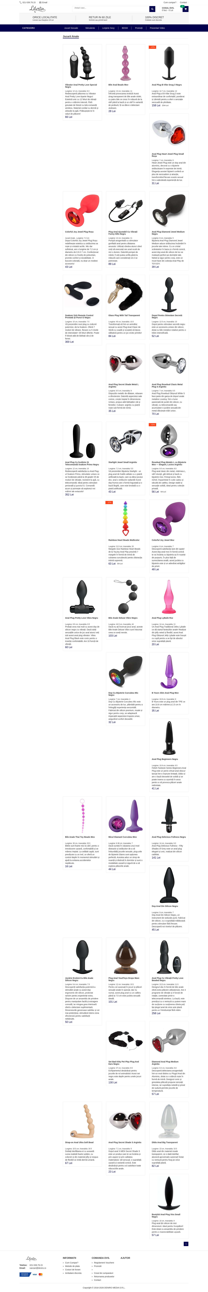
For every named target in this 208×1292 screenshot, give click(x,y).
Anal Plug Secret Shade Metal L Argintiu (123, 385)
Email (43, 2)
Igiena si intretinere (35, 64)
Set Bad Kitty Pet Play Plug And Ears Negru (123, 1063)
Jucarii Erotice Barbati (36, 51)
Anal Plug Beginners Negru (165, 759)
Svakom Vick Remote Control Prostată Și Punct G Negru (79, 316)
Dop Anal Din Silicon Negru (165, 906)
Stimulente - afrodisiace (37, 47)
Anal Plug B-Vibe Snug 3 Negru (167, 85)
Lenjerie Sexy (31, 68)
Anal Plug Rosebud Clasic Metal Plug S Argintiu (167, 385)
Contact (183, 2)
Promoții (138, 28)
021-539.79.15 (27, 2)
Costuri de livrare (72, 1269)
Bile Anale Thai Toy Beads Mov (80, 837)
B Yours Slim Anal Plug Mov (165, 693)
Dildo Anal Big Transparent (165, 1142)
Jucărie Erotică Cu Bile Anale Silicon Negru (79, 979)
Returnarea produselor (104, 1276)
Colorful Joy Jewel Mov (163, 540)
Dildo (26, 73)
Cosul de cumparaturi (103, 1273)
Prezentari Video (33, 107)
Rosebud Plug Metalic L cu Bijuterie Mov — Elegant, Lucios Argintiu (169, 463)
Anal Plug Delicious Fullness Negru (169, 837)
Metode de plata (72, 1266)
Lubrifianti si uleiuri (35, 60)
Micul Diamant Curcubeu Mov (122, 837)
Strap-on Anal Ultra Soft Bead (79, 1142)
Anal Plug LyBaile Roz (162, 618)
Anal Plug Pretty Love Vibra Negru (81, 618)
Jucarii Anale (31, 34)
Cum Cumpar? (71, 1263)
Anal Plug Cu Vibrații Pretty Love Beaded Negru (167, 979)
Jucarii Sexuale (71, 28)
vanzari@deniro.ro (38, 1268)
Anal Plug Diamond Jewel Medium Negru (168, 233)
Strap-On (28, 86)
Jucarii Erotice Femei (35, 81)
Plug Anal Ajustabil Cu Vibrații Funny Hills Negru (122, 233)
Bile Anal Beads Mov (118, 85)
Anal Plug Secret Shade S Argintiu (124, 1142)
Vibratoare (29, 55)
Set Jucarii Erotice (34, 94)
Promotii (28, 103)
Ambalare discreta (73, 1273)
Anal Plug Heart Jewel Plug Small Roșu (168, 155)
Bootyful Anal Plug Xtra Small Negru (166, 1215)
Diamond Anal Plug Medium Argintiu (165, 1063)
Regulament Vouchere (104, 1263)
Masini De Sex (30, 99)
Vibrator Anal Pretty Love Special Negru (81, 86)
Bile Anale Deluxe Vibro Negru (123, 618)
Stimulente (90, 28)
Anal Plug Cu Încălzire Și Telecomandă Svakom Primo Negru (82, 463)
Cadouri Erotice (32, 90)
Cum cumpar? (170, 2)
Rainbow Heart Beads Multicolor (124, 540)
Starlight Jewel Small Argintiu (122, 462)
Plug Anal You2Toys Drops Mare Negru (123, 979)
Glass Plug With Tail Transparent (124, 315)
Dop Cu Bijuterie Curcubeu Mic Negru (123, 694)
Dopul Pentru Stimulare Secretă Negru (167, 316)
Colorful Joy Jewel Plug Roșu (79, 232)
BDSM (26, 77)
